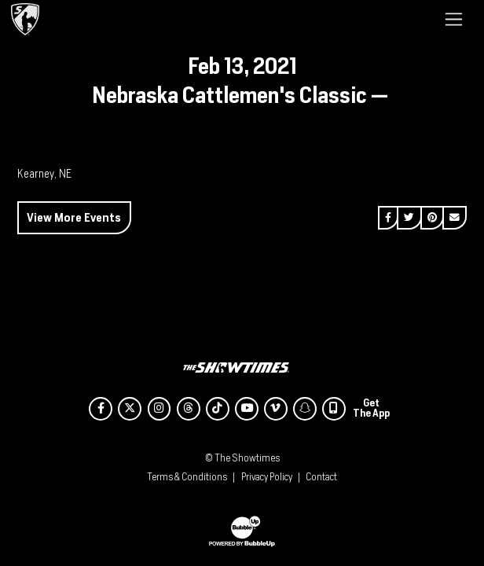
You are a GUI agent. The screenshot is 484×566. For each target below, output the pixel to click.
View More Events (74, 217)
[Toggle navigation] (453, 19)
